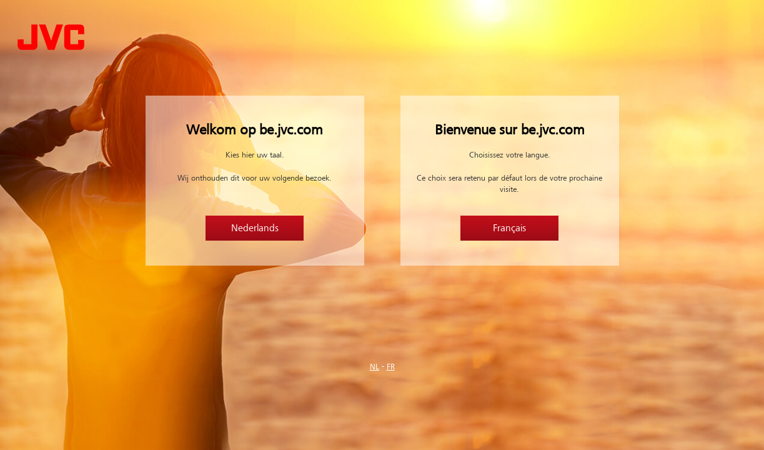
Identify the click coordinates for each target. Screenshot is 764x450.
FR (391, 367)
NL (374, 367)
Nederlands (255, 228)
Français (509, 228)
